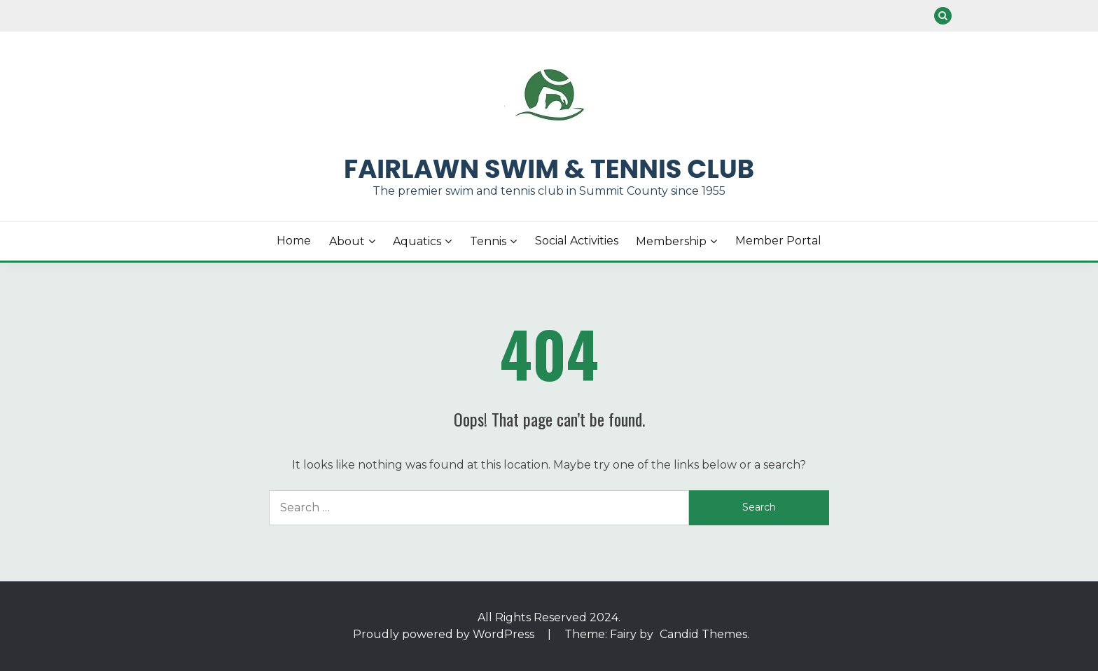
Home (294, 240)
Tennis (488, 241)
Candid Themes (703, 634)
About (347, 241)
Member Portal (778, 240)
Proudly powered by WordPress (445, 634)
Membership (671, 241)
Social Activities (576, 240)
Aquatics (417, 241)
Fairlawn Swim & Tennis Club (549, 169)
